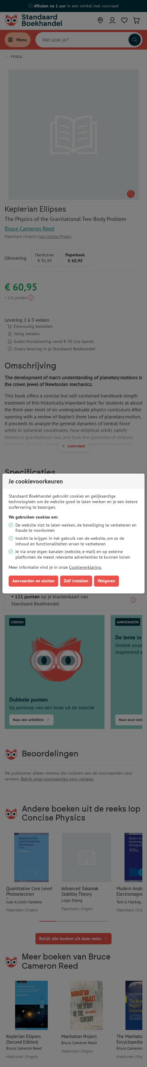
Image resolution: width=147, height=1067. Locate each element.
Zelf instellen (76, 581)
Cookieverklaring (85, 567)
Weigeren (106, 581)
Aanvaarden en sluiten (33, 581)
